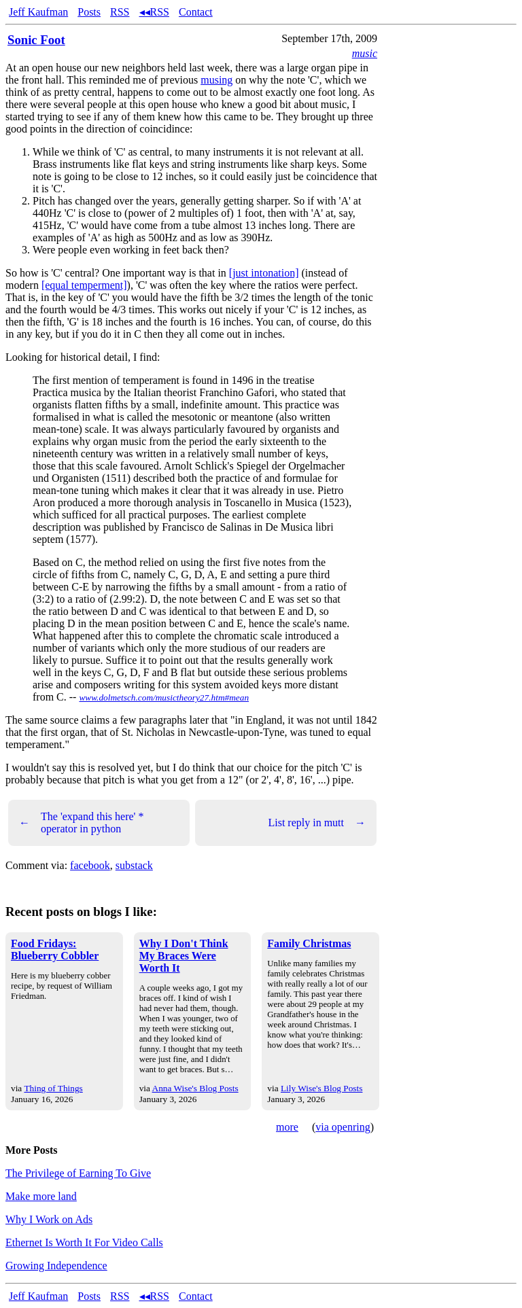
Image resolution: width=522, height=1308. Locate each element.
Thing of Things (53, 1088)
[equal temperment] (84, 285)
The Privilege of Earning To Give (78, 1173)
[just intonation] (264, 273)
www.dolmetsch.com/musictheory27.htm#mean (164, 697)
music (364, 53)
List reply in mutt (317, 823)
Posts (89, 12)
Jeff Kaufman (38, 12)
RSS (119, 12)
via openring (342, 1127)
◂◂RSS (154, 12)
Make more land (41, 1196)
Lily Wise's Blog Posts (321, 1088)
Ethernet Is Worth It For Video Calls (84, 1242)
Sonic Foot (36, 40)
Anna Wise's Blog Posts (195, 1088)
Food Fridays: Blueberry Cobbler (55, 949)
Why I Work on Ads (48, 1219)
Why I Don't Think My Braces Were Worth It (183, 956)
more (287, 1127)
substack (134, 865)
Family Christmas (309, 943)
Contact (196, 12)
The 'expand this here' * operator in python (81, 822)
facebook (90, 865)
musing (216, 80)
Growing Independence (56, 1265)
